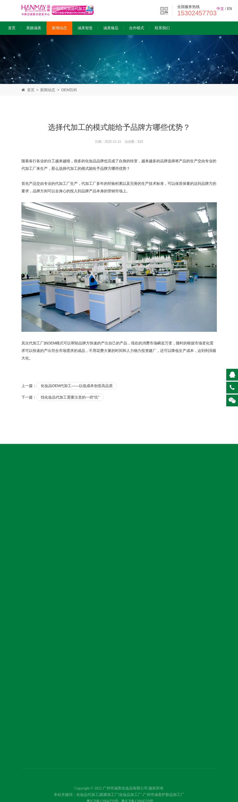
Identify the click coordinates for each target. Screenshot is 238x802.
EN (229, 9)
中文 (220, 9)
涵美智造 (85, 28)
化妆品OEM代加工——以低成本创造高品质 (77, 386)
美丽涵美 (33, 28)
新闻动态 (59, 28)
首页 (12, 28)
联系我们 (162, 28)
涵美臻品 (110, 28)
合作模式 (136, 28)
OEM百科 (69, 90)
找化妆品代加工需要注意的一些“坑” (70, 397)
